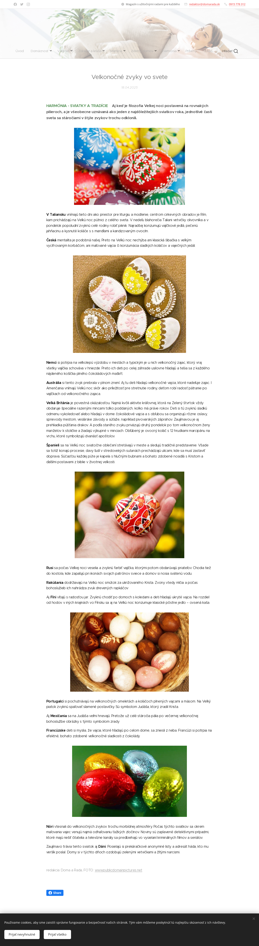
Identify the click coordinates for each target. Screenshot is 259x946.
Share (55, 893)
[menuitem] (81, 51)
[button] (166, 51)
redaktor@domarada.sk (204, 4)
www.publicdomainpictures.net (118, 870)
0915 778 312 (237, 4)
